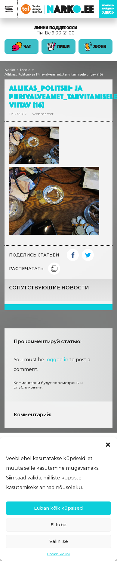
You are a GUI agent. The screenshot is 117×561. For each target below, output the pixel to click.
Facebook (73, 255)
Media (25, 69)
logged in (56, 360)
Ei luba (58, 524)
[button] (108, 445)
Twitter (88, 255)
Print (54, 269)
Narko (10, 69)
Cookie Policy (58, 554)
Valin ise (58, 541)
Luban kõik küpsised (58, 508)
